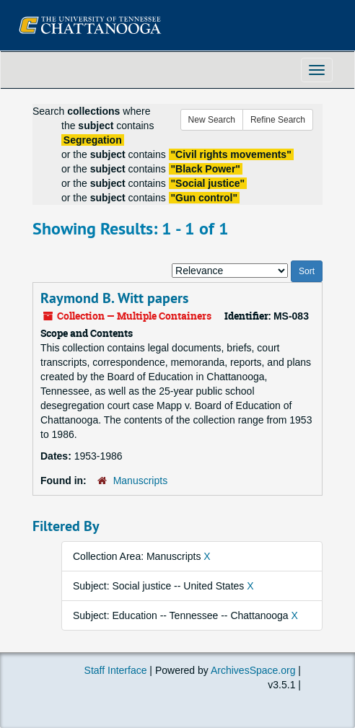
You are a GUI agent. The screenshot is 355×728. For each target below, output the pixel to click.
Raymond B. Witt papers (114, 298)
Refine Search (277, 120)
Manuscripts (140, 480)
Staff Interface (115, 670)
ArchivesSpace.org (253, 670)
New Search (211, 120)
